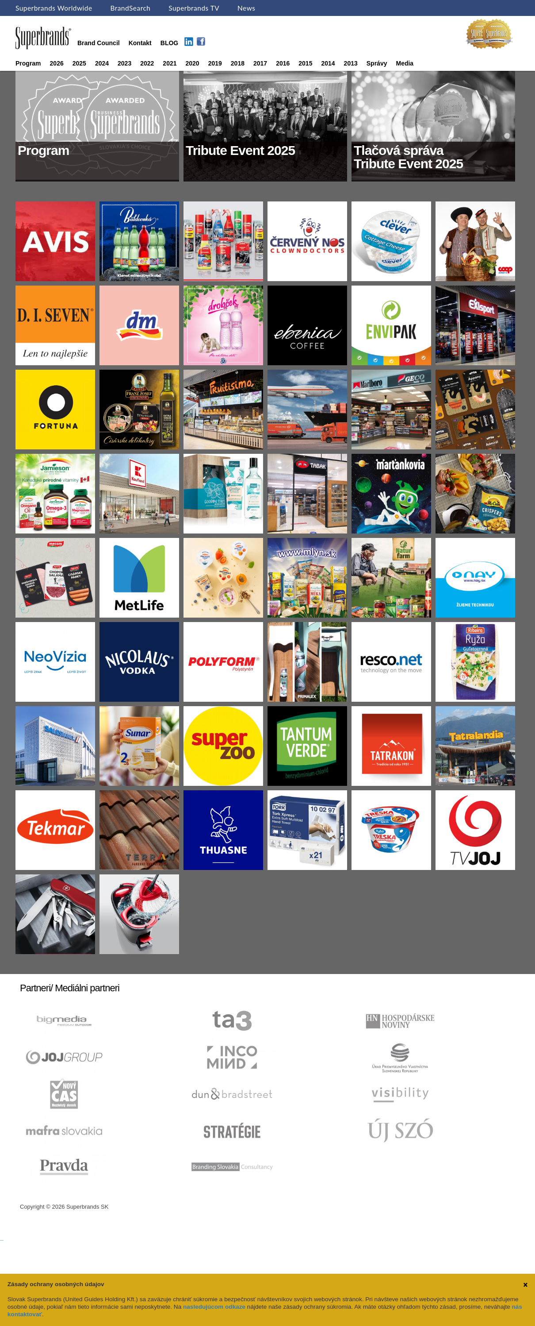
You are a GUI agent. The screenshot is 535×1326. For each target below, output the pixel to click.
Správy (377, 63)
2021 (169, 63)
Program (28, 63)
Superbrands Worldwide (53, 8)
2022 (147, 63)
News (246, 8)
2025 (79, 63)
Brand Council (98, 42)
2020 (192, 63)
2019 (215, 63)
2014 (328, 63)
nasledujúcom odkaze (214, 1306)
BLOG (169, 42)
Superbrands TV (193, 8)
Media (404, 63)
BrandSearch (130, 8)
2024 (102, 63)
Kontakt (140, 42)
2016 (283, 63)
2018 (238, 63)
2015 (305, 63)
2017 (260, 63)
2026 (57, 63)
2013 (351, 63)
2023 (124, 63)
